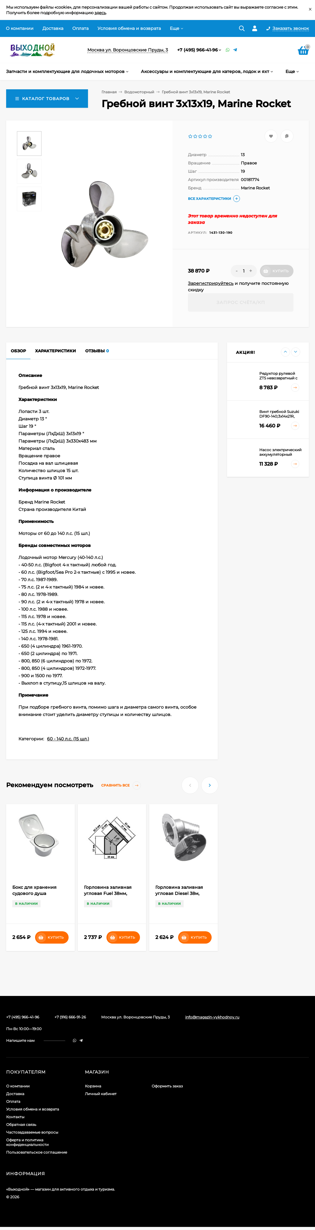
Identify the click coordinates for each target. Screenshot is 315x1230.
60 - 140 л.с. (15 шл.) (68, 739)
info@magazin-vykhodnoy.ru (212, 1017)
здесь (100, 12)
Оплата (80, 28)
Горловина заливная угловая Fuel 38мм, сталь (108, 893)
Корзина (93, 1086)
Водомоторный (139, 92)
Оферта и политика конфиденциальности (27, 1142)
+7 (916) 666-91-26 (70, 1017)
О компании (20, 28)
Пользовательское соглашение (36, 1152)
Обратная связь (21, 1124)
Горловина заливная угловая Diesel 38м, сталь (179, 893)
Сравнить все (121, 785)
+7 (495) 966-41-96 (197, 50)
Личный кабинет (101, 1093)
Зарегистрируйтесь (210, 283)
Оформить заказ (167, 1086)
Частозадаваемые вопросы (32, 1132)
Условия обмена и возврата (129, 28)
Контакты (15, 1117)
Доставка (52, 28)
